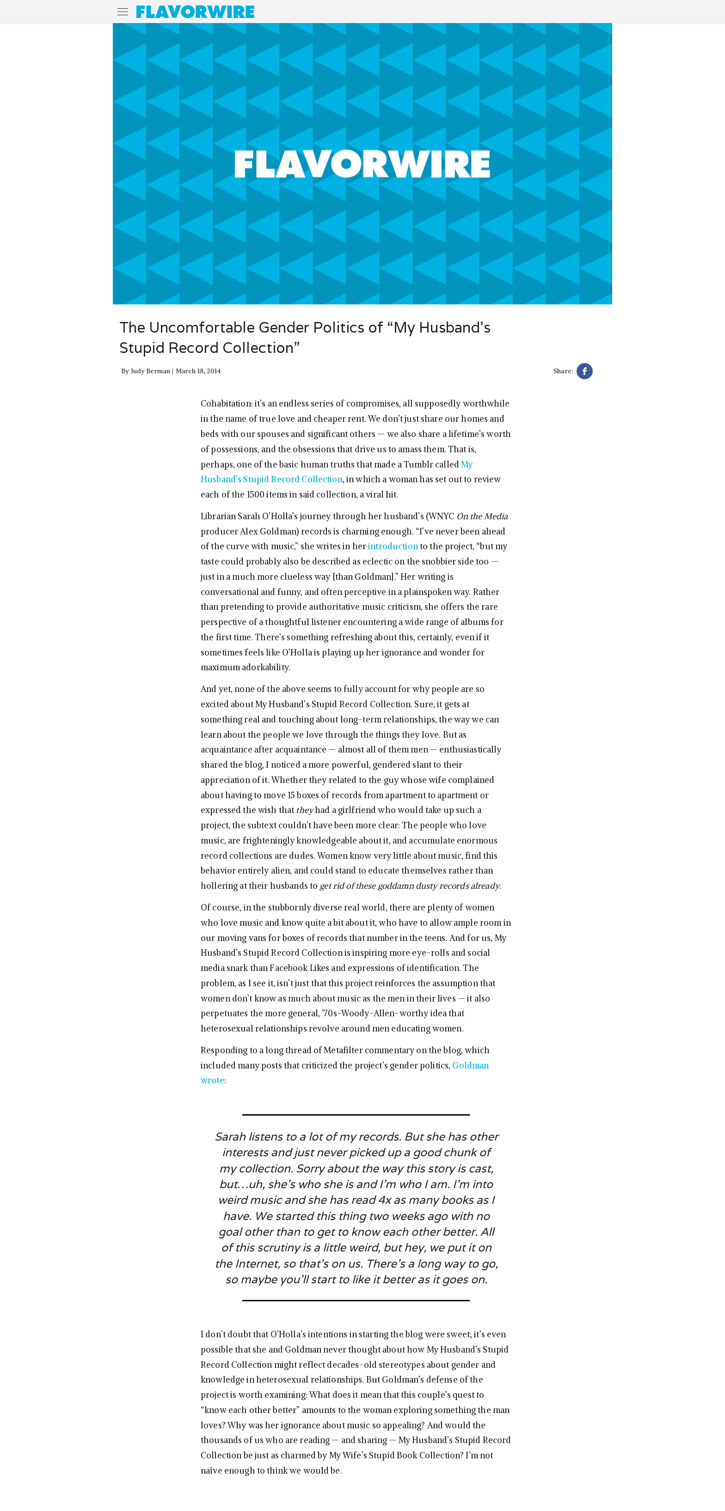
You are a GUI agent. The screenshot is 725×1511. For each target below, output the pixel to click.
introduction (393, 546)
